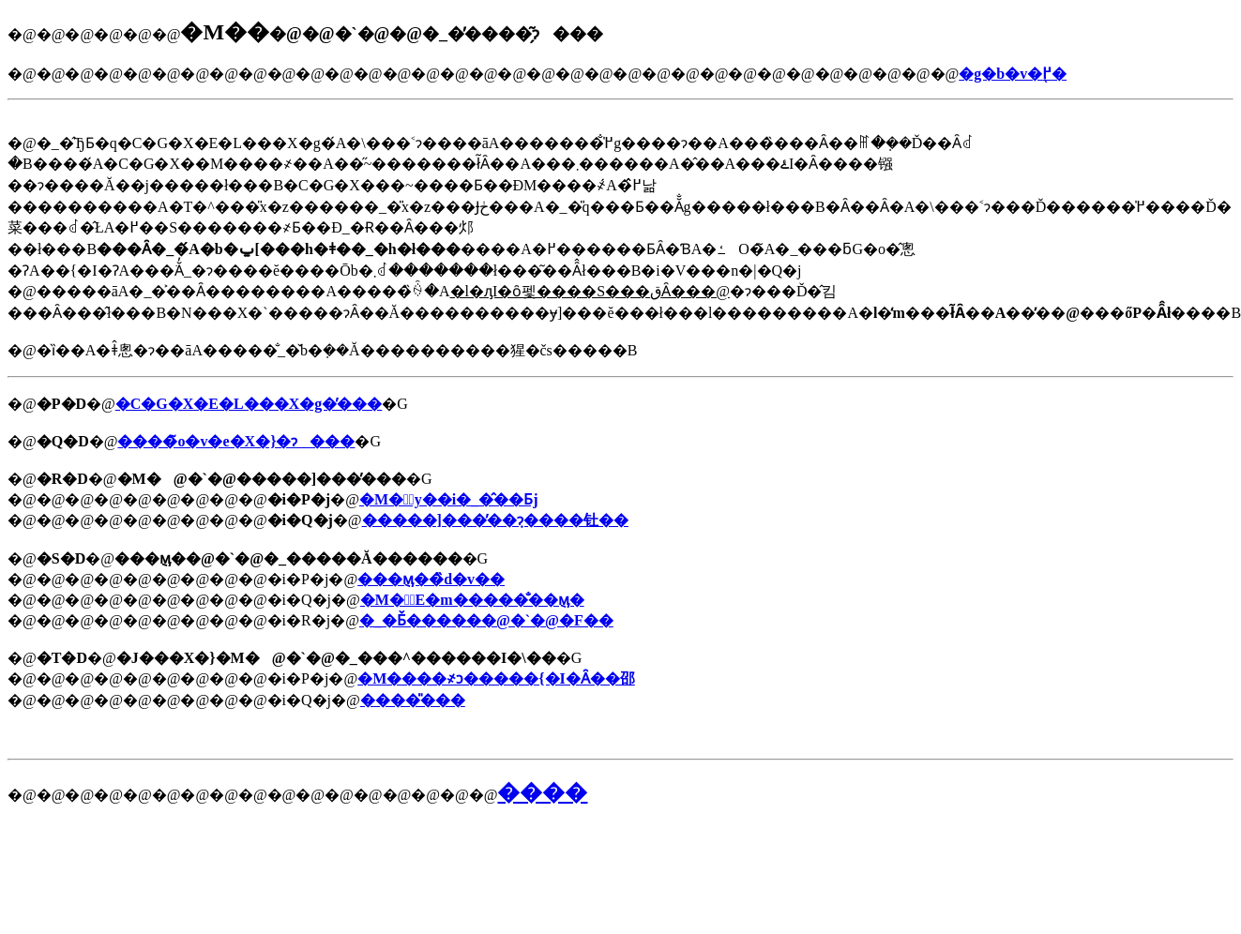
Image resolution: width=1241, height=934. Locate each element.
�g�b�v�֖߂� (1013, 74)
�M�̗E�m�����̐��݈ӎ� (472, 600)
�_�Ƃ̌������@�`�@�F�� (486, 620)
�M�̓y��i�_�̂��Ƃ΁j (448, 499)
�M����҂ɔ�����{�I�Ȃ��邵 (496, 678)
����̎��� (412, 700)
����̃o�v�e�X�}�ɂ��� (236, 441)
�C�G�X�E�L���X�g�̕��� (248, 404)
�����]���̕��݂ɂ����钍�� (495, 520)
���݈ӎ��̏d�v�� (431, 579)
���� (542, 792)
